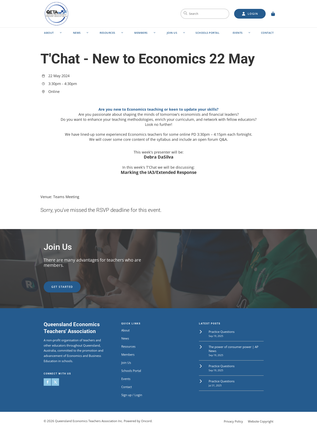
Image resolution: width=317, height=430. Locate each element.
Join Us (172, 33)
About (49, 33)
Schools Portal (207, 33)
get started (54, 284)
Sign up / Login (131, 395)
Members (141, 33)
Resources (107, 33)
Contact (267, 33)
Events (238, 33)
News (77, 33)
